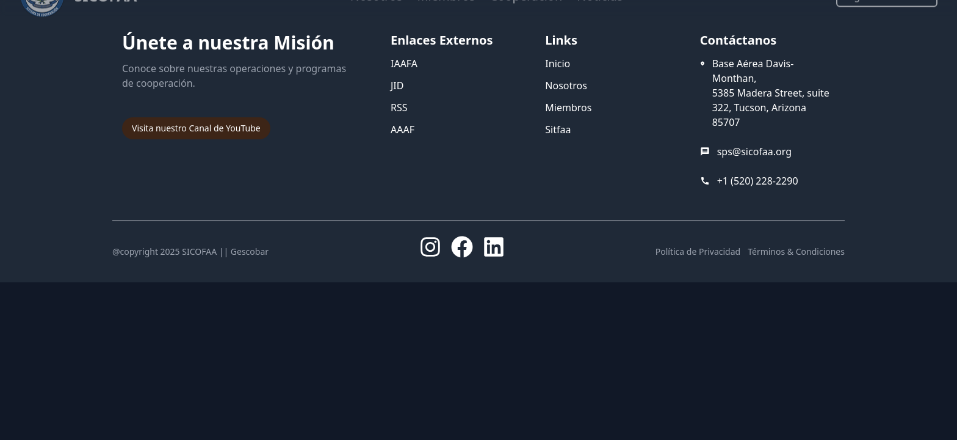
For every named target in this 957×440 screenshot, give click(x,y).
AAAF (402, 129)
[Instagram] (430, 247)
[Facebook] (462, 247)
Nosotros (566, 85)
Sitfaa (558, 129)
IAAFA (404, 63)
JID (397, 85)
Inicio (557, 63)
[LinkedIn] (494, 247)
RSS (399, 107)
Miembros (568, 107)
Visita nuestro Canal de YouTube (196, 128)
